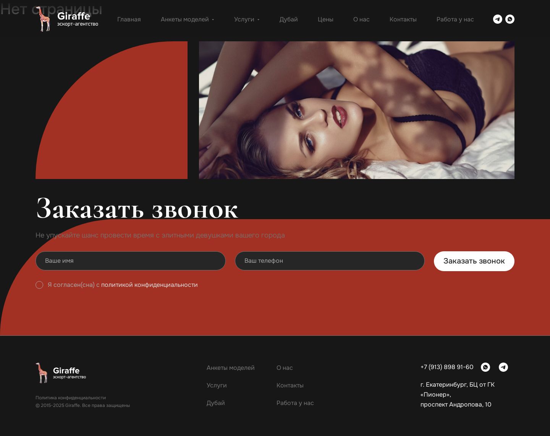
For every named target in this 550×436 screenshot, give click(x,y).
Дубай (289, 19)
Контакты (403, 19)
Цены (325, 19)
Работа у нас (455, 19)
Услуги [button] (247, 19)
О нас (361, 19)
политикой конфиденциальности (149, 285)
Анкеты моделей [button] (187, 19)
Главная (129, 19)
